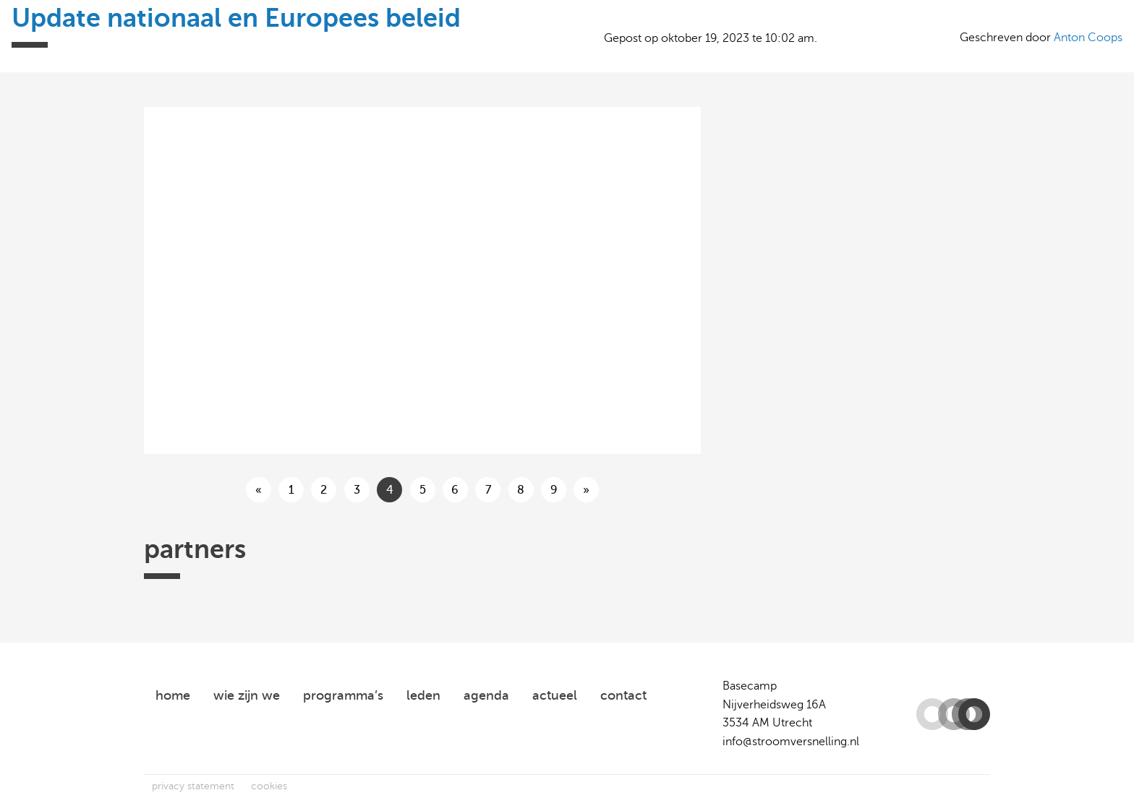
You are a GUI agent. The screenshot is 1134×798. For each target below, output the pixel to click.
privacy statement (193, 786)
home (172, 695)
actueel (554, 695)
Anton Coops (1088, 37)
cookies (269, 786)
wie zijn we (246, 695)
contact (623, 695)
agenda (486, 695)
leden (423, 695)
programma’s (343, 695)
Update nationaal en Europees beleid (236, 18)
